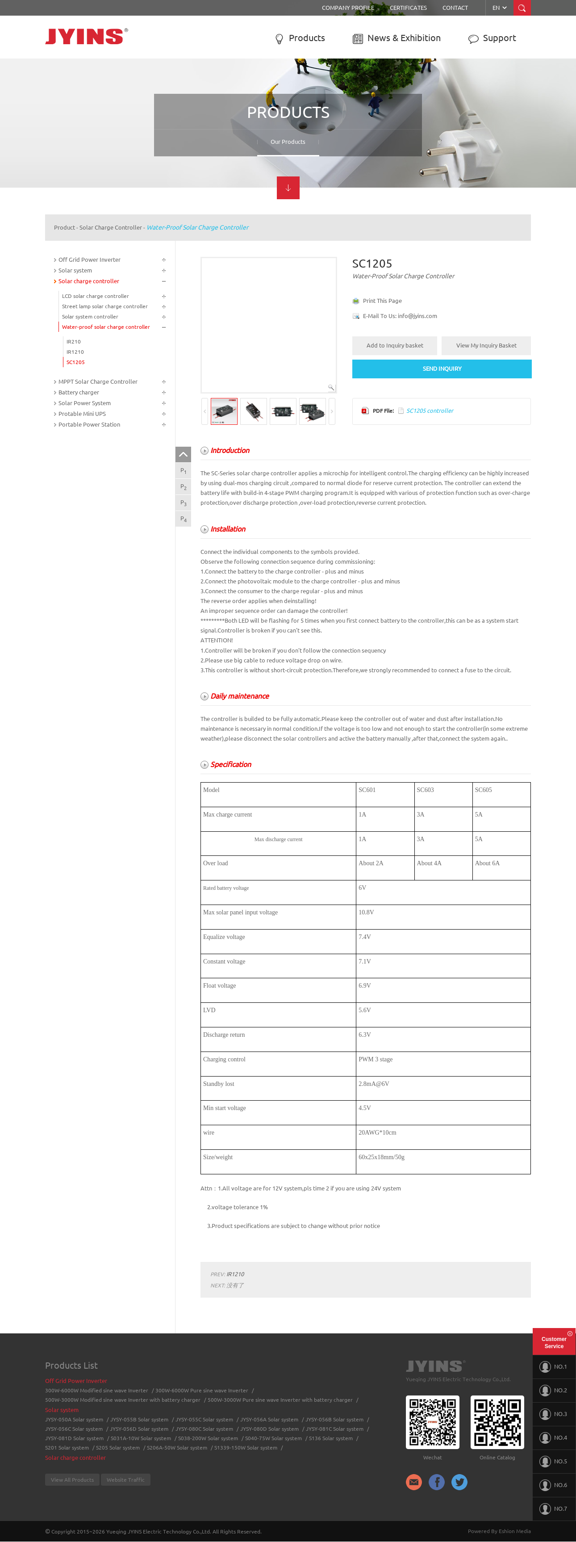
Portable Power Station (89, 424)
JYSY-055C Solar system (204, 1419)
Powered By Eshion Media (499, 1531)
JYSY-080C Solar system (204, 1429)
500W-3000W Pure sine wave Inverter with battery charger (280, 1400)
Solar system (75, 270)
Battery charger (78, 392)
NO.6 (553, 1485)
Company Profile (348, 7)
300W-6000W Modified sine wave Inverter (96, 1390)
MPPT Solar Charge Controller (98, 381)
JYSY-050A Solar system (74, 1419)
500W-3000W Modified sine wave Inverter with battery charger (122, 1400)
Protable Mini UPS (82, 414)
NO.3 (553, 1414)
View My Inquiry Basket (486, 345)
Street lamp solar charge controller (105, 306)
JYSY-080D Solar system (269, 1429)
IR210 (74, 341)
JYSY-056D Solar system (139, 1429)
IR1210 (75, 352)
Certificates (408, 7)
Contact (455, 7)
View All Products (72, 1480)
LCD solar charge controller (95, 296)
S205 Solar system (118, 1447)
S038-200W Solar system (208, 1438)
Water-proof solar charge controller (197, 227)
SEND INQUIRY (442, 368)
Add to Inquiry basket (395, 345)
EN (500, 7)
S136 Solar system (331, 1438)
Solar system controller (90, 316)
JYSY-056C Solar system (74, 1429)
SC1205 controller (429, 410)
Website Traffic (126, 1480)
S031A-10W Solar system (141, 1438)
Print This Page (382, 301)
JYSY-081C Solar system (334, 1429)
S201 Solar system (67, 1447)
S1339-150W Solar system (245, 1447)
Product (64, 227)
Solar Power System (84, 403)
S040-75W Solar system (273, 1438)
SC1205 (76, 362)
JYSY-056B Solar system (334, 1419)
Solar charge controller (110, 227)
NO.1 (553, 1367)
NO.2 (553, 1390)
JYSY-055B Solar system (139, 1419)
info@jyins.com (417, 316)
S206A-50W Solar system (177, 1447)
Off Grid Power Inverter (89, 259)
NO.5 (553, 1461)
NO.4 (553, 1438)
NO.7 (553, 1509)
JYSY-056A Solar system (269, 1419)
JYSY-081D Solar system (74, 1438)
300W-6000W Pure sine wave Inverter (201, 1390)
